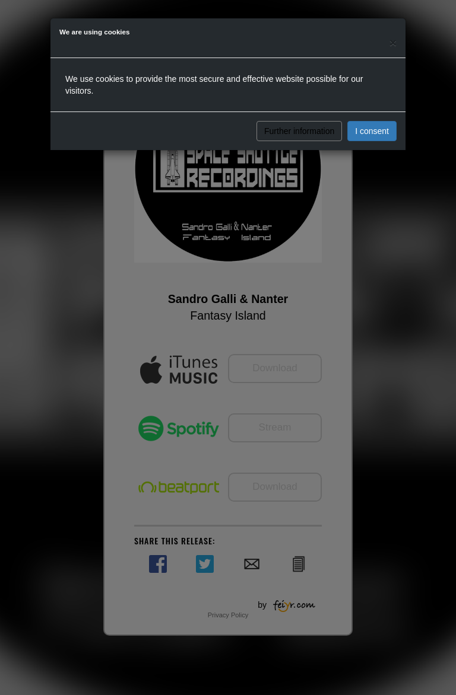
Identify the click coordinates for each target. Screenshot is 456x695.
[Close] (393, 42)
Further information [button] (299, 131)
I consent (372, 131)
